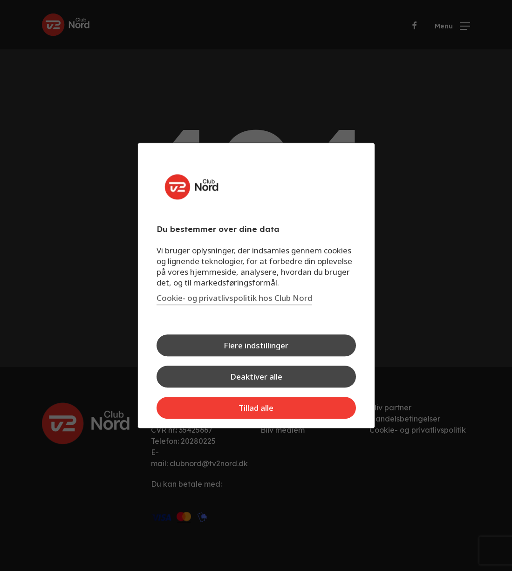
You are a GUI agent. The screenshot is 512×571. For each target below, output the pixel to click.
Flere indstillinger (256, 345)
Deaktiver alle (256, 376)
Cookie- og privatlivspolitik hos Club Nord (234, 297)
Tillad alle (256, 407)
